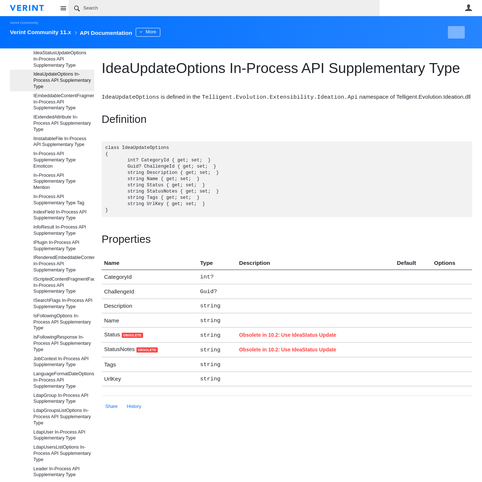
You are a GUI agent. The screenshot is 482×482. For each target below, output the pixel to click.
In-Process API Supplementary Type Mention (54, 181)
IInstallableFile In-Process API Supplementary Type (59, 141)
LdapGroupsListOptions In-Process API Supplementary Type (62, 417)
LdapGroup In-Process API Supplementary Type (60, 398)
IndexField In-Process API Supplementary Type (60, 215)
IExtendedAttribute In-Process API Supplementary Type (62, 123)
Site (63, 8)
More (171, 31)
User (468, 7)
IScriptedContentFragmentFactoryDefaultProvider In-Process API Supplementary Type (63, 285)
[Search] (224, 8)
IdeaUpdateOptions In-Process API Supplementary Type (62, 80)
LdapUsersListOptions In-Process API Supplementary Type (62, 453)
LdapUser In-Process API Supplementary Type (59, 435)
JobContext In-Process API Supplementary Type (61, 362)
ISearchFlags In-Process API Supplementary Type (62, 303)
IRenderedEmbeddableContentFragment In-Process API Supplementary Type (63, 264)
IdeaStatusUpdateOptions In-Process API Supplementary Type (59, 59)
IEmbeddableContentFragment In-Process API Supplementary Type (63, 102)
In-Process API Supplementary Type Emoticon (54, 160)
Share (111, 401)
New (455, 32)
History (134, 401)
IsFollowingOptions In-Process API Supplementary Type (62, 322)
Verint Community (24, 23)
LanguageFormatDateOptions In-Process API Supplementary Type (63, 380)
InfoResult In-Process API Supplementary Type (59, 230)
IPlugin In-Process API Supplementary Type (56, 245)
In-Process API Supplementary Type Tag (58, 199)
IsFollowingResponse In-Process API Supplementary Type (62, 343)
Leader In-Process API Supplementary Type (56, 472)
